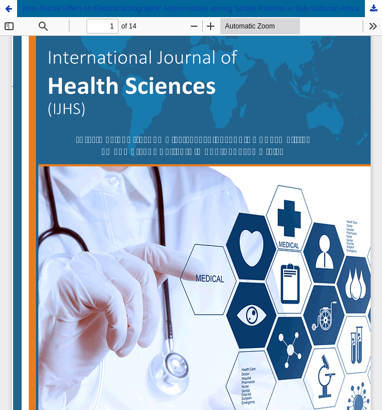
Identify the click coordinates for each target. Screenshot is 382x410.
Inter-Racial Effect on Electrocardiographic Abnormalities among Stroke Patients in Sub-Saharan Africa (191, 8)
